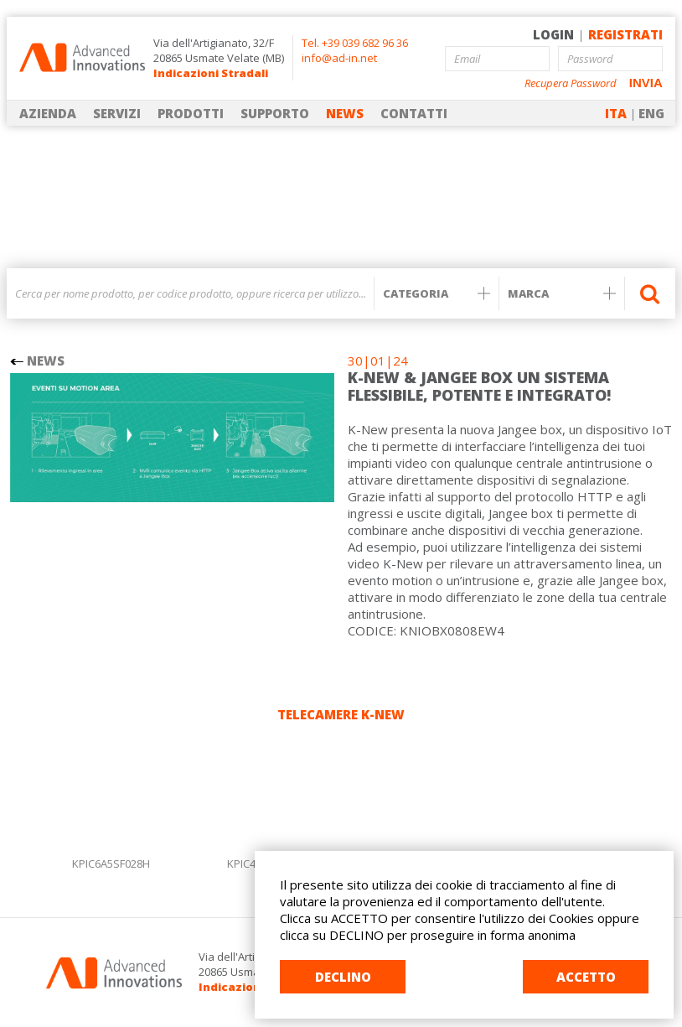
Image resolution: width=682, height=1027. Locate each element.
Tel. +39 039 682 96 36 (355, 42)
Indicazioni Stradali (210, 72)
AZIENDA (47, 113)
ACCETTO (586, 976)
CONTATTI (413, 113)
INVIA (646, 82)
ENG (651, 113)
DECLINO (343, 976)
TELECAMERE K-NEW (341, 714)
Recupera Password (570, 83)
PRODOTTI (191, 113)
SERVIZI (117, 113)
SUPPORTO (274, 113)
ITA (616, 113)
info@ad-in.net (339, 57)
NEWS (345, 113)
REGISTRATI (625, 34)
